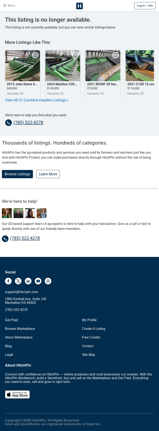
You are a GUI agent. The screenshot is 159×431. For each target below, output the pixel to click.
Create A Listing (93, 328)
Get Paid (11, 320)
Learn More (48, 174)
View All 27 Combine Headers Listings (37, 100)
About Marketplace (19, 337)
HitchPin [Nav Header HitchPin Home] (79, 6)
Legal (9, 354)
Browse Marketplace (20, 328)
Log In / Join (145, 5)
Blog (8, 346)
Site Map (88, 354)
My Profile (89, 320)
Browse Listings (17, 174)
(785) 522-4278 (24, 122)
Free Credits (91, 337)
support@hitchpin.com (21, 292)
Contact (87, 346)
